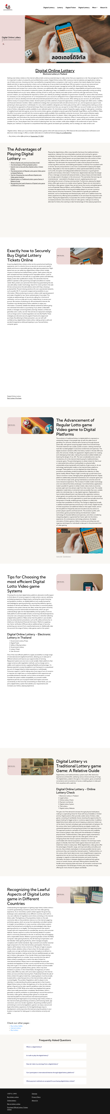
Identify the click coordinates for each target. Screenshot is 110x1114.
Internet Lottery (16, 1028)
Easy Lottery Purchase (14, 398)
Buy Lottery (14, 1030)
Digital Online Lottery (55, 70)
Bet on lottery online (13, 1104)
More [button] (94, 8)
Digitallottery (67, 556)
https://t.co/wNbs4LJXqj (64, 133)
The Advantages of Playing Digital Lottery (24, 165)
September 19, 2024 (37, 136)
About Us (103, 8)
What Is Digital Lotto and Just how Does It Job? (25, 162)
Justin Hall (59, 556)
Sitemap (34, 1094)
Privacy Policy (36, 1097)
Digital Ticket (71, 8)
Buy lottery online (13, 1097)
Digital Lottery (48, 8)
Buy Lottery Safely (16, 1026)
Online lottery (11, 1100)
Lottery (60, 8)
